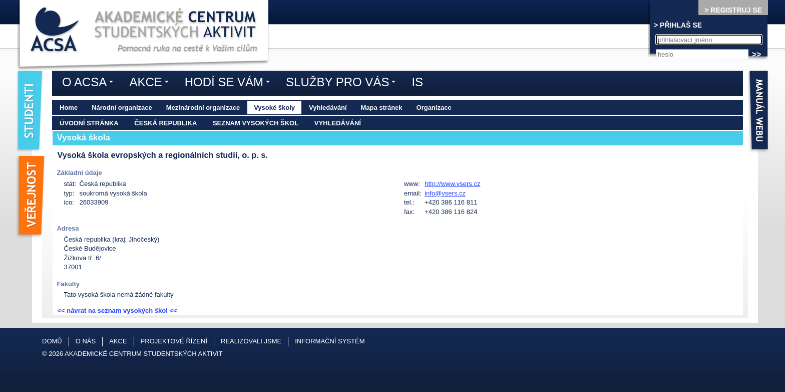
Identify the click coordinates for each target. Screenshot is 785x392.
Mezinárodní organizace (203, 107)
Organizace (434, 107)
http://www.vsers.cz (452, 183)
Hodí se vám (230, 83)
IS (417, 82)
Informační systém (329, 341)
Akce (151, 83)
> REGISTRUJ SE (733, 10)
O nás (86, 341)
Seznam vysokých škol (255, 123)
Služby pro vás (343, 83)
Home (69, 107)
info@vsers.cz (445, 193)
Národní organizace (122, 107)
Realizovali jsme (251, 341)
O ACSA (90, 83)
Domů (52, 341)
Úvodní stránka (89, 123)
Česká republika (165, 123)
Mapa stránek (381, 107)
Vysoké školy (274, 107)
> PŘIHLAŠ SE (678, 25)
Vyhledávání (327, 107)
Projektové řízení (174, 341)
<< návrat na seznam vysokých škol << (117, 310)
